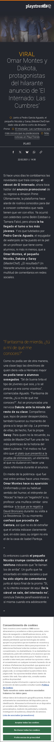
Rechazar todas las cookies (27, 730)
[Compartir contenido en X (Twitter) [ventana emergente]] (20, 151)
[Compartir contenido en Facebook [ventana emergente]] (13, 151)
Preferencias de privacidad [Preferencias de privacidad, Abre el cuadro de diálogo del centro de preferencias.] (27, 737)
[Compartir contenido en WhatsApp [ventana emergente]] (34, 151)
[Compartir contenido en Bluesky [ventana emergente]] (27, 151)
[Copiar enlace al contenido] (40, 151)
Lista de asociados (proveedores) (18, 715)
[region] (27, 679)
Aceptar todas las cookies (27, 722)
